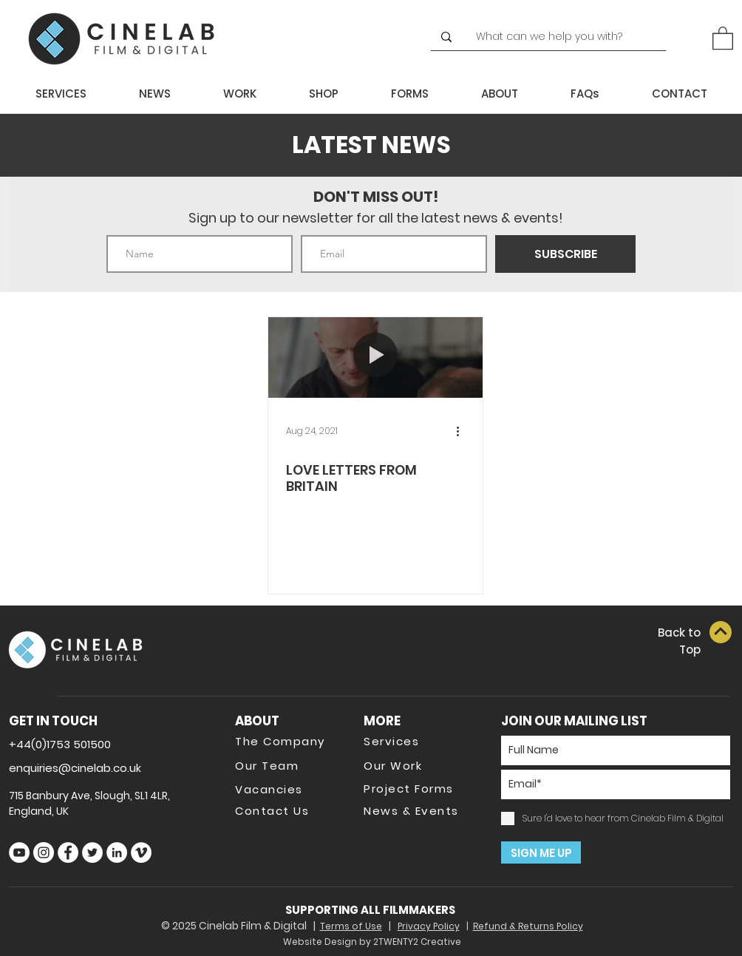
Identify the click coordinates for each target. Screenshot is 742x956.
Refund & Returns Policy (528, 926)
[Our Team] (287, 765)
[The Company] (287, 740)
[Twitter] (92, 852)
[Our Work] (416, 765)
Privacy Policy (429, 926)
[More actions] (463, 431)
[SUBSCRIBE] (565, 254)
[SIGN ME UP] (541, 852)
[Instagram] (43, 852)
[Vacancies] (287, 789)
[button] (722, 37)
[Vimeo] (141, 852)
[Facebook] (68, 852)
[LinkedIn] (116, 852)
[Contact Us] (287, 810)
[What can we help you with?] (555, 37)
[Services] (416, 740)
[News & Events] (416, 810)
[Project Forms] (416, 788)
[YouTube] (19, 852)
